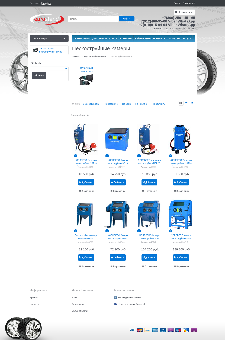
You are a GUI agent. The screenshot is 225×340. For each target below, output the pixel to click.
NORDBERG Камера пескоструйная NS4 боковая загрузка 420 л (149, 238)
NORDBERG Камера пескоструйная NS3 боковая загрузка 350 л (118, 238)
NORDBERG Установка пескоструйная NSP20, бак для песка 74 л (149, 163)
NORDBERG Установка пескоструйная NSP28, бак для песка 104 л (181, 163)
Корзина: (185, 12)
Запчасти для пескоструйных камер (86, 71)
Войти (177, 3)
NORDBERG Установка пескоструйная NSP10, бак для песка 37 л (86, 163)
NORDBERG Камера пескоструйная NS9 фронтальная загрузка (181, 238)
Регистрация (189, 3)
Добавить (87, 182)
